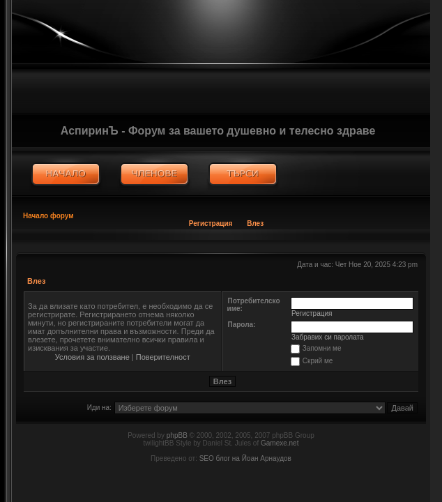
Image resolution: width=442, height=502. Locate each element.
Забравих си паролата (327, 337)
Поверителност (163, 357)
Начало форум (48, 216)
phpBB (177, 435)
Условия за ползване (92, 357)
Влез (255, 223)
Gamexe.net (279, 443)
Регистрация (211, 223)
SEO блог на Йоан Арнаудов (245, 458)
